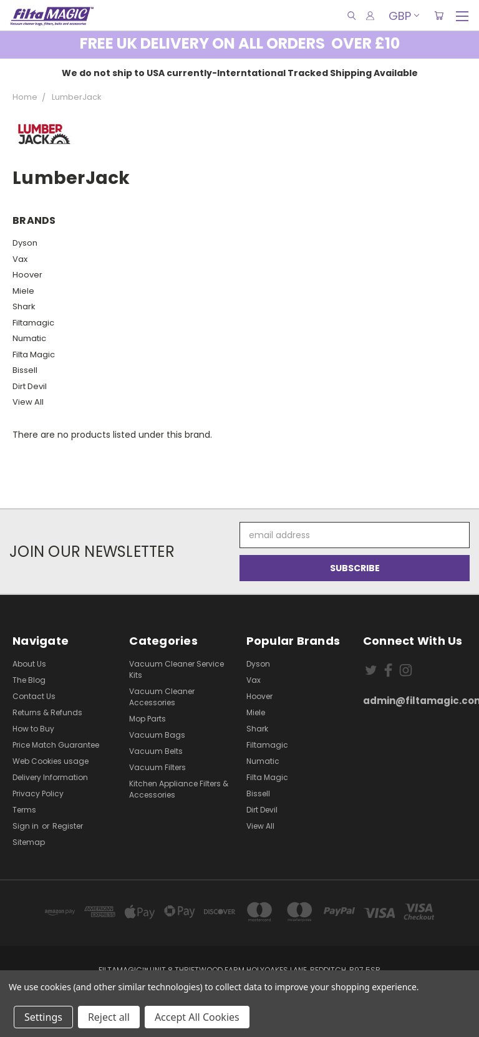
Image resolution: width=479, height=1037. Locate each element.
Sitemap (28, 842)
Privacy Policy (38, 793)
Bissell (24, 370)
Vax (19, 259)
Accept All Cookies (197, 1017)
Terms (24, 809)
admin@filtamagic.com (415, 700)
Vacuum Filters (157, 767)
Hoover (27, 275)
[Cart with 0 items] (438, 15)
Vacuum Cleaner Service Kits (176, 669)
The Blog (29, 680)
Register (67, 826)
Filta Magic (33, 354)
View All (28, 402)
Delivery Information (50, 777)
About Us (29, 663)
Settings (43, 1017)
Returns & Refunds (47, 712)
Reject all (109, 1017)
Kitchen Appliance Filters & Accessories (178, 789)
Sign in (26, 826)
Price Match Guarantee (55, 745)
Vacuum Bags (157, 735)
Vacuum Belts (156, 751)
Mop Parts (147, 718)
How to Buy (33, 728)
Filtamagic (33, 323)
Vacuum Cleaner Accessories (162, 697)
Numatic (29, 338)
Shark (24, 306)
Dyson (24, 243)
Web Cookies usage (50, 761)
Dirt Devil (29, 386)
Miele (23, 291)
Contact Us (34, 696)
